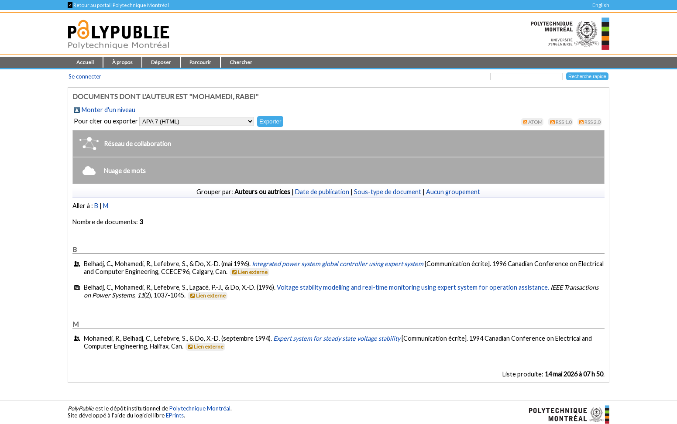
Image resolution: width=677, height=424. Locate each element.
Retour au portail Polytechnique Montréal (118, 5)
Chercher (241, 62)
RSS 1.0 (564, 122)
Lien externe (249, 272)
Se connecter (85, 76)
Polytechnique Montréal (199, 408)
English (600, 5)
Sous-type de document (387, 191)
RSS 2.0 (592, 122)
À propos (122, 62)
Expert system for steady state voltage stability (336, 338)
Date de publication (322, 191)
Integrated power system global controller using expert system (337, 263)
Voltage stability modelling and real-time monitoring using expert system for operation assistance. (413, 287)
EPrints (175, 415)
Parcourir (200, 62)
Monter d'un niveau (108, 109)
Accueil (85, 62)
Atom (535, 122)
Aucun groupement (453, 191)
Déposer (161, 62)
